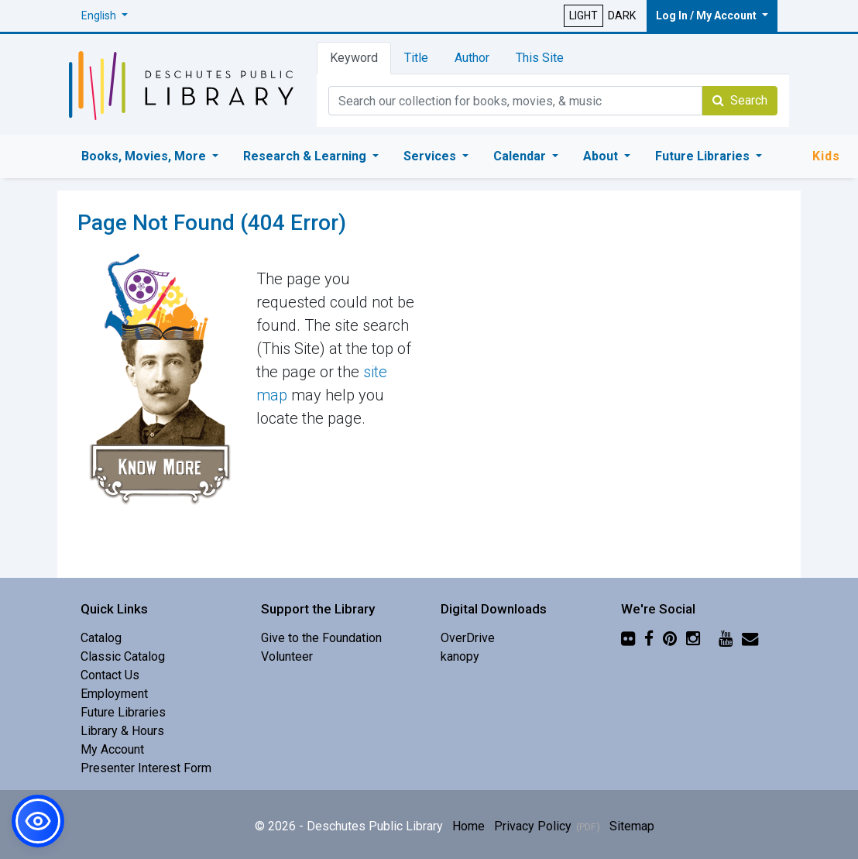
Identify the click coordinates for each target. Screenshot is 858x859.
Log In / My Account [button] (707, 15)
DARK (622, 15)
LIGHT (583, 15)
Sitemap (631, 826)
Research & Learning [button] (306, 156)
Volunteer (287, 656)
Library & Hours (122, 730)
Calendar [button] (521, 156)
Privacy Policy (532, 826)
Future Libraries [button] (704, 156)
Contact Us (110, 675)
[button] (105, 16)
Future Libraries (123, 712)
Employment (114, 693)
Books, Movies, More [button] (145, 156)
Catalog (101, 638)
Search (739, 100)
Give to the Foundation (321, 638)
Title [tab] (416, 57)
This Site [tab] (540, 57)
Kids (826, 156)
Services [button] (431, 156)
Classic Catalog (123, 656)
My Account (112, 749)
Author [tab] (472, 57)
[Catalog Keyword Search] (515, 100)
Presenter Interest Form (146, 768)
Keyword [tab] (354, 57)
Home (468, 826)
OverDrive (468, 638)
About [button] (602, 156)
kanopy (460, 656)
